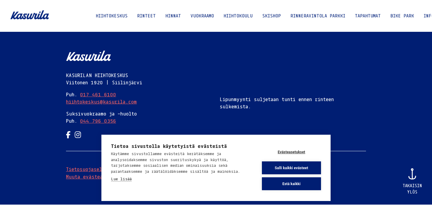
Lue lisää (121, 178)
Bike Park (402, 15)
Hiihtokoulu (238, 15)
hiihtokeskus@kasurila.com (101, 102)
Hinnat (173, 15)
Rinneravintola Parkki (317, 15)
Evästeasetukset (291, 152)
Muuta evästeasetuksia (95, 177)
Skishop (271, 15)
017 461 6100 (98, 95)
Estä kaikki (291, 184)
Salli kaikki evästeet (291, 168)
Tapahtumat (368, 15)
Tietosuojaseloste (89, 169)
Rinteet (146, 15)
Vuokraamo (202, 15)
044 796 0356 (98, 121)
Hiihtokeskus (112, 15)
